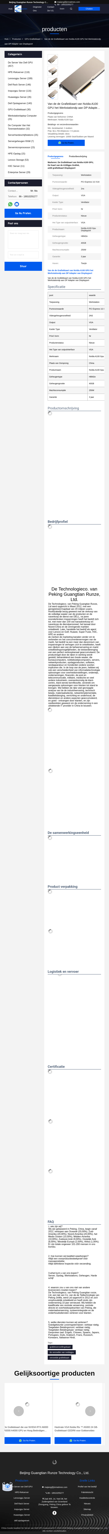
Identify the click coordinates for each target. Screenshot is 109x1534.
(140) (20, 103)
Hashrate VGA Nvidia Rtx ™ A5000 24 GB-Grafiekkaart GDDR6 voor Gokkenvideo (78, 1429)
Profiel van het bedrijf (87, 1486)
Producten (22, 9)
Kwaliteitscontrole (87, 1498)
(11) (16, 166)
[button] (53, 98)
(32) (19, 127)
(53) (18, 160)
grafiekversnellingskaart (60, 1347)
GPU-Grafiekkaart (32, 39)
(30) (19, 109)
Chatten (89, 9)
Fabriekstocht (87, 1492)
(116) (19, 72)
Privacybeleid (87, 1515)
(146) (19, 84)
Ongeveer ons (37, 9)
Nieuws (87, 1503)
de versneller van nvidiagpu (62, 1352)
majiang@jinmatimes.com (67, 2)
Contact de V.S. (50, 9)
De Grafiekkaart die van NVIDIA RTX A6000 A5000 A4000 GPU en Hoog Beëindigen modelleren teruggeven (28, 1429)
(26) (19, 97)
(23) (21, 147)
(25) (22, 117)
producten (16, 39)
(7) (21, 141)
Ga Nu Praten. (23, 213)
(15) (16, 153)
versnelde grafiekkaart (59, 1358)
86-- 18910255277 (54, 1493)
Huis (10, 9)
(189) (20, 78)
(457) (20, 64)
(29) (19, 172)
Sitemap (87, 1509)
